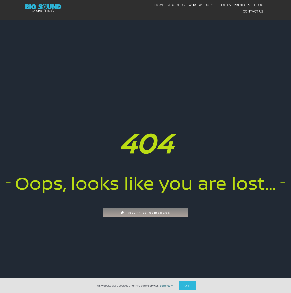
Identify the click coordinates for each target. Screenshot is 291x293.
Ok (187, 286)
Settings (166, 285)
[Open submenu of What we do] (213, 5)
